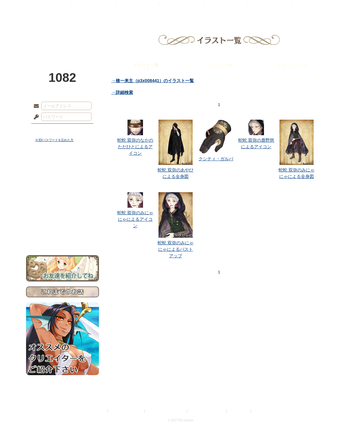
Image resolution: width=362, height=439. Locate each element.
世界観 (62, 169)
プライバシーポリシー (126, 411)
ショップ (269, 8)
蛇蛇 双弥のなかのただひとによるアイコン (135, 147)
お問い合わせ (62, 235)
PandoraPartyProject (62, 34)
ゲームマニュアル (62, 190)
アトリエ (181, 8)
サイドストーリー (62, 180)
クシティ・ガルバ (216, 158)
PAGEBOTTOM (346, 422)
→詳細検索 (122, 92)
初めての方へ (62, 225)
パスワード (35, 117)
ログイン (47, 130)
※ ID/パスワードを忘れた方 (54, 140)
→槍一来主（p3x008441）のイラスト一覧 (152, 80)
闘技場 (313, 8)
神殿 (93, 8)
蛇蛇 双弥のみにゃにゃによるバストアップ (176, 249)
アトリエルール (62, 208)
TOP (48, 8)
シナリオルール (62, 200)
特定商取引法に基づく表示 (166, 411)
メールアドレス (35, 106)
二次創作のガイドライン (207, 411)
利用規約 (99, 411)
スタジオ (225, 8)
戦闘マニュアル (62, 216)
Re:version (261, 411)
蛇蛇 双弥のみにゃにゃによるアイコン (135, 219)
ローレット (137, 8)
